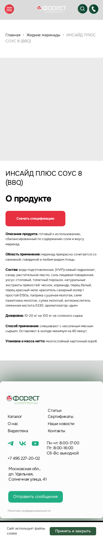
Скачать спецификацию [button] (35, 218)
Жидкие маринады (43, 34)
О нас (13, 423)
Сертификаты (60, 416)
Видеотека (18, 430)
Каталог (15, 416)
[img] (51, 9)
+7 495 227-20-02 (23, 458)
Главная (12, 34)
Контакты (56, 430)
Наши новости (61, 423)
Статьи (55, 410)
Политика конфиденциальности (29, 511)
